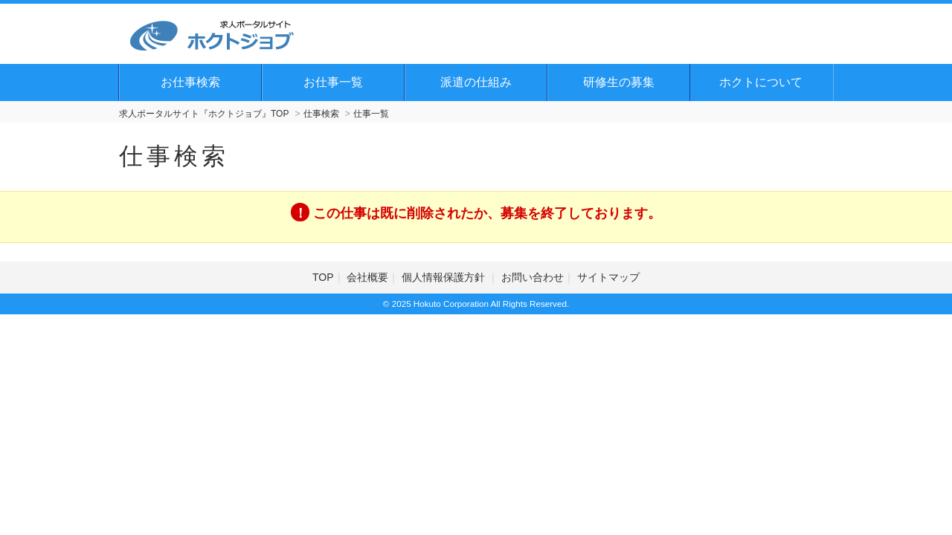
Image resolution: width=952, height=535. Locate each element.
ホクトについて (761, 82)
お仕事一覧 (333, 82)
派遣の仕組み (476, 82)
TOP (323, 277)
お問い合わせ (532, 277)
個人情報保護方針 (445, 277)
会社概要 (367, 277)
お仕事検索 (190, 82)
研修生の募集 (618, 82)
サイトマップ (608, 277)
